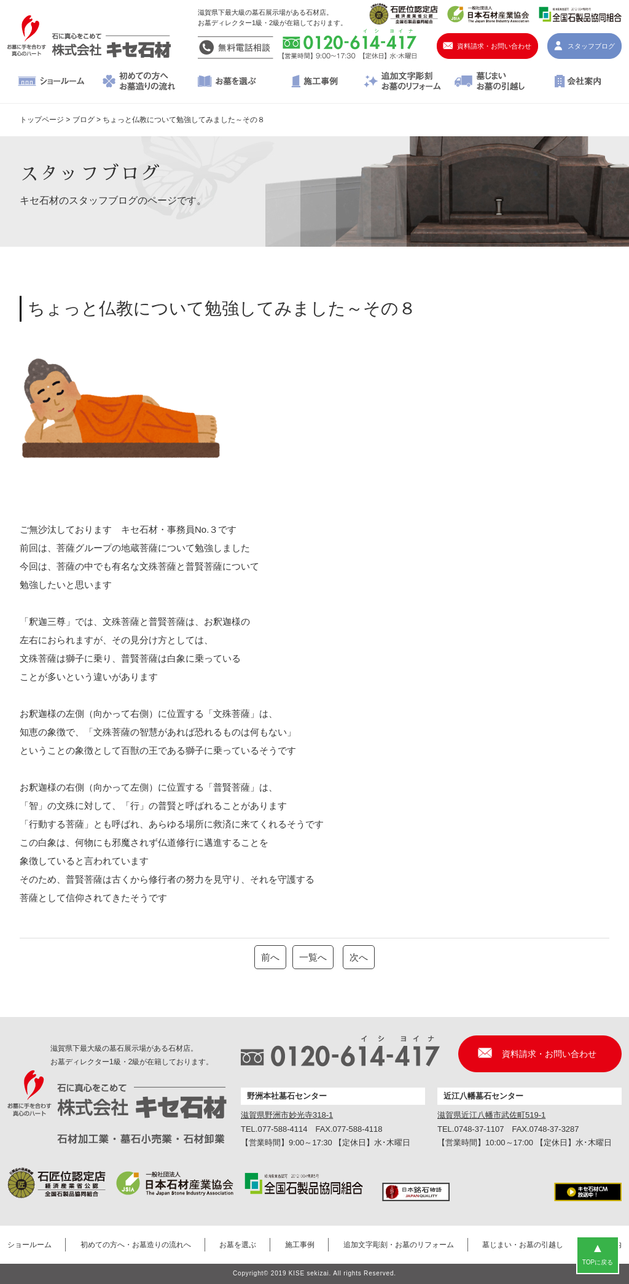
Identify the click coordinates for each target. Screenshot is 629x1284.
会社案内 (578, 82)
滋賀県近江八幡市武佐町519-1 (491, 1115)
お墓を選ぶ (227, 82)
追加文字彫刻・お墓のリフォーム (402, 82)
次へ (359, 957)
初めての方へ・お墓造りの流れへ (139, 82)
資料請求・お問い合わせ (494, 46)
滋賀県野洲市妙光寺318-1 (287, 1115)
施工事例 (315, 82)
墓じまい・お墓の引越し (490, 82)
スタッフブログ (591, 46)
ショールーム (51, 82)
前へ (270, 957)
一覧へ (313, 957)
